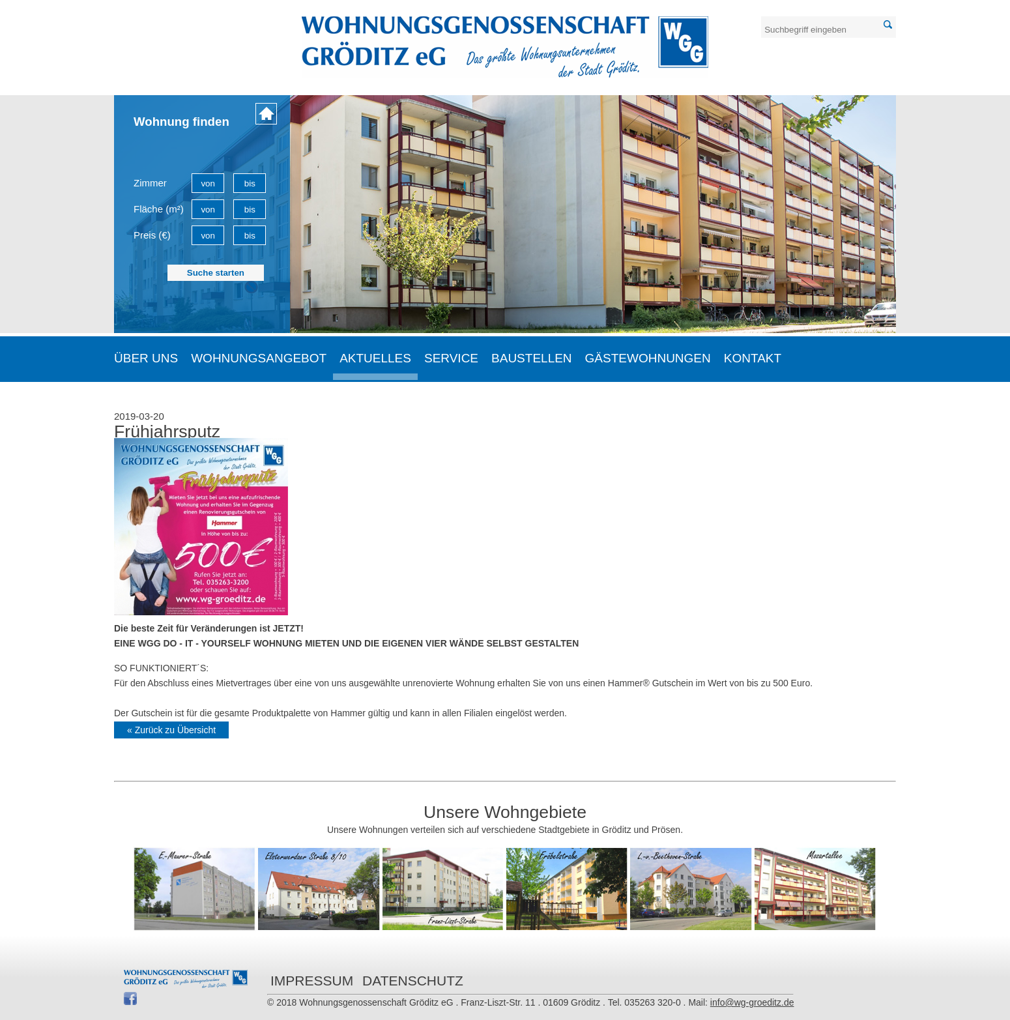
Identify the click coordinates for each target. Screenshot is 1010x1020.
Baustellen (531, 358)
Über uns (146, 358)
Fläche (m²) (159, 208)
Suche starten (215, 273)
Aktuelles (375, 358)
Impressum (311, 980)
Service (451, 358)
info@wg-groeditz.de (752, 1002)
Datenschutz (412, 980)
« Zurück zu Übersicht (171, 730)
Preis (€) (152, 234)
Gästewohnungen (648, 358)
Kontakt (752, 358)
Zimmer (150, 182)
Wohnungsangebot (258, 358)
